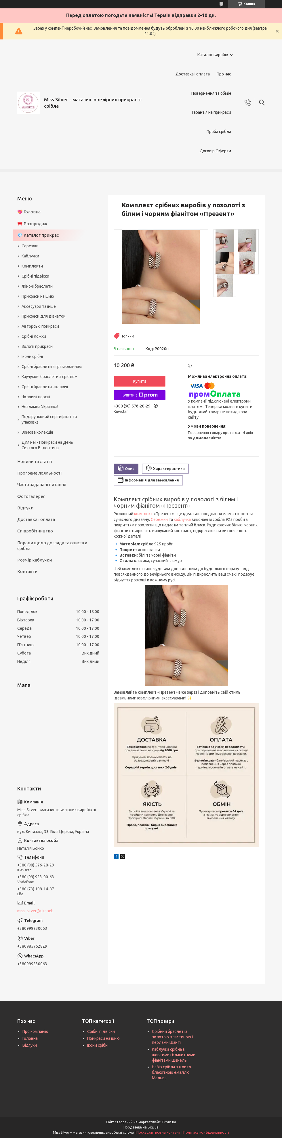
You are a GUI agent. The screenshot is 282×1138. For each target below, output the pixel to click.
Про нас (224, 74)
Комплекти (32, 266)
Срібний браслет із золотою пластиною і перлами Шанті (172, 1037)
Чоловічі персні (36, 396)
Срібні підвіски (35, 276)
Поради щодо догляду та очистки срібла (52, 545)
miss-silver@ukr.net (35, 910)
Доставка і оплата (193, 74)
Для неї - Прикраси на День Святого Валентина (47, 445)
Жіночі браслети (37, 286)
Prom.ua (169, 1122)
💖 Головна (29, 211)
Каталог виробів (212, 54)
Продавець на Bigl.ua (141, 1127)
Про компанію (35, 1031)
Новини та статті (34, 461)
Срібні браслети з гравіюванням (52, 366)
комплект (143, 513)
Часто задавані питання (41, 484)
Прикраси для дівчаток (43, 316)
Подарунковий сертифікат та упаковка (49, 419)
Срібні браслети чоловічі (45, 386)
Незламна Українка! (40, 406)
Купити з (139, 395)
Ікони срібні (32, 356)
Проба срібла (219, 131)
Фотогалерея (31, 496)
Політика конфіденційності (206, 1132)
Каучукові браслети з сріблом (49, 376)
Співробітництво (35, 530)
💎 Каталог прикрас (38, 235)
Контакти (27, 571)
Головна (30, 1038)
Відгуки (25, 507)
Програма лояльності (39, 473)
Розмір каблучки (34, 559)
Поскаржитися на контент (158, 1132)
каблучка (182, 519)
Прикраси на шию (38, 296)
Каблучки (30, 256)
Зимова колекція (37, 432)
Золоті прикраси (37, 346)
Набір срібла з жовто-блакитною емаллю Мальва (172, 1072)
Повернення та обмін (211, 93)
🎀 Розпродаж (32, 223)
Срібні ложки (34, 336)
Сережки (159, 519)
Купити (139, 381)
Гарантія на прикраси (211, 112)
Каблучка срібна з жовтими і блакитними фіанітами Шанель (173, 1055)
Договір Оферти (215, 151)
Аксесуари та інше (39, 306)
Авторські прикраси (40, 326)
